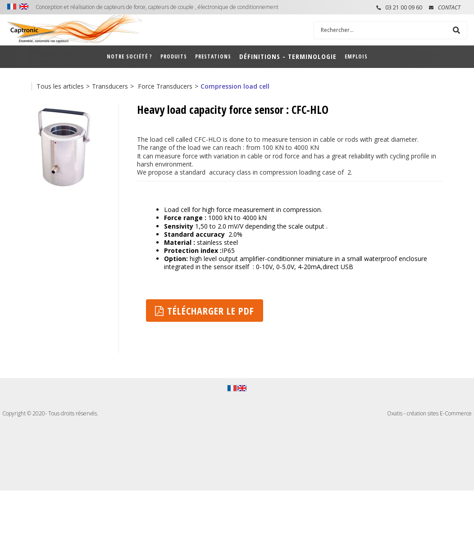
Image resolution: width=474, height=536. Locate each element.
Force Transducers (164, 86)
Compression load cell (235, 86)
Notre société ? (129, 56)
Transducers (110, 86)
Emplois (356, 56)
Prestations (213, 56)
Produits (173, 56)
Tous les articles (60, 86)
